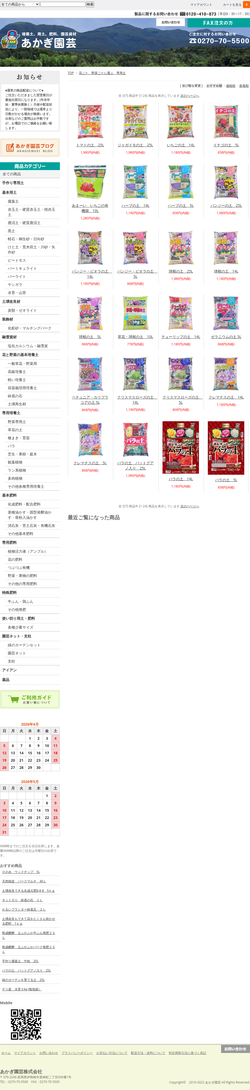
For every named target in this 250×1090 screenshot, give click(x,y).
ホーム (25, 59)
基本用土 (9, 192)
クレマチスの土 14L (226, 397)
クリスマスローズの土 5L (182, 400)
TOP (71, 73)
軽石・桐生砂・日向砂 (26, 238)
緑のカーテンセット (24, 644)
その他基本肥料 (20, 533)
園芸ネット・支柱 (16, 636)
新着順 (244, 85)
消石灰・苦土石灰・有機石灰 (31, 525)
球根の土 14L (226, 271)
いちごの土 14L (181, 144)
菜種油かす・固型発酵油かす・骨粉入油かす (30, 515)
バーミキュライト (22, 268)
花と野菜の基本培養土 (20, 354)
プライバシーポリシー (77, 1053)
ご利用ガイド (75, 59)
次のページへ (189, 95)
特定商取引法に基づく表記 (187, 1053)
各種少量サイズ (20, 627)
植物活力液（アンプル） (28, 551)
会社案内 (175, 59)
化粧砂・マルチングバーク (30, 328)
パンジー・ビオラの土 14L (92, 274)
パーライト (17, 276)
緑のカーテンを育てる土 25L (23, 980)
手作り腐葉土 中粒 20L (20, 961)
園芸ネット (17, 653)
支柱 (11, 661)
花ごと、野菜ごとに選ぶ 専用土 (102, 73)
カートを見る (236, 4)
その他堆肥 (17, 609)
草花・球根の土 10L (135, 336)
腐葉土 (13, 201)
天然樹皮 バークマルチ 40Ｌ (24, 881)
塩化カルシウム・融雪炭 (28, 345)
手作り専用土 (13, 182)
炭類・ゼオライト (22, 310)
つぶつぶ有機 (19, 567)
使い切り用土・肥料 (18, 618)
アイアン (9, 669)
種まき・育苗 (19, 437)
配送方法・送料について (148, 1053)
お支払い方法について (112, 1053)
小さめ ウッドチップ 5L (21, 872)
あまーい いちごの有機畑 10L (90, 208)
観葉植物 (15, 462)
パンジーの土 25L (226, 205)
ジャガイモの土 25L (135, 144)
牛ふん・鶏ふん (20, 601)
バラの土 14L (181, 478)
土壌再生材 (17, 403)
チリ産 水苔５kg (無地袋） (21, 989)
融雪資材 (9, 336)
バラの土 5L (226, 479)
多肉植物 (15, 478)
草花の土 (15, 429)
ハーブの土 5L (181, 205)
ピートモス (17, 260)
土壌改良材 (11, 301)
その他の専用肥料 (22, 583)
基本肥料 (9, 495)
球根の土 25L (181, 271)
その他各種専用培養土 (26, 486)
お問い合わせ (48, 1053)
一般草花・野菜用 (22, 363)
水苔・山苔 (17, 292)
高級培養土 (17, 371)
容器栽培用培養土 (22, 387)
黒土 (11, 230)
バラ (11, 445)
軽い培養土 (17, 379)
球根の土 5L (90, 336)
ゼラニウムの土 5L (226, 336)
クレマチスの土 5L (90, 462)
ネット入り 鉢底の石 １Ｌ (22, 900)
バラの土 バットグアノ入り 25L (135, 465)
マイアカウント (201, 4)
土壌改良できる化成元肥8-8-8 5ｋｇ (28, 890)
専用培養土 (11, 412)
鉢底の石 (15, 395)
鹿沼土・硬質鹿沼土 (24, 222)
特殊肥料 (9, 592)
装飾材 (7, 319)
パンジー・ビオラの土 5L (137, 274)
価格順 (230, 85)
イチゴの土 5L (226, 144)
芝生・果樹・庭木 (22, 453)
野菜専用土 (17, 421)
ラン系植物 (17, 470)
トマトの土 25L (90, 144)
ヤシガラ (15, 284)
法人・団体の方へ (125, 59)
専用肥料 (9, 542)
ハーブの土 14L (135, 205)
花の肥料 (15, 559)
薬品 (5, 679)
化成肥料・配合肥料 (24, 504)
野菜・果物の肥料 (22, 575)
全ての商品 (12, 173)
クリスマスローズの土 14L (137, 400)
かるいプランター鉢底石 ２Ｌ (24, 909)
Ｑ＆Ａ (225, 59)
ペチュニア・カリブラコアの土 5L (90, 400)
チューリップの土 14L (180, 336)
